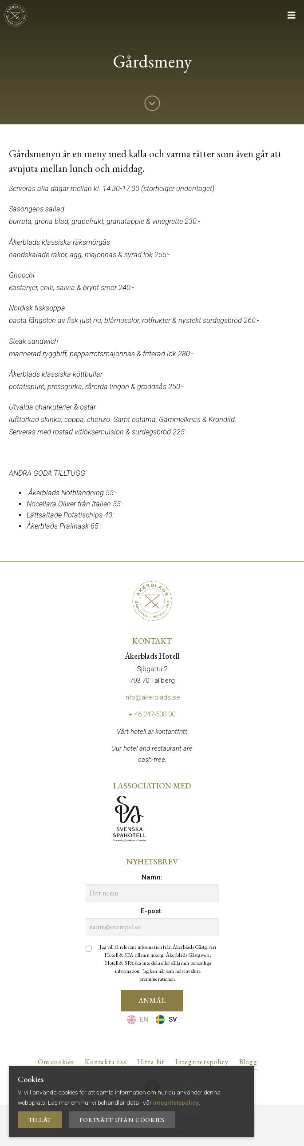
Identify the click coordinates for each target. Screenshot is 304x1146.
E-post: (152, 911)
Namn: (152, 877)
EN (137, 1019)
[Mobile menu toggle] (294, 15)
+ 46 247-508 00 (152, 714)
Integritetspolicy (176, 1102)
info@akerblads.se (152, 697)
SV (166, 1019)
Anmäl (152, 1000)
